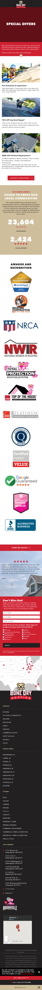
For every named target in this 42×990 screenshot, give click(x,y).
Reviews (6, 808)
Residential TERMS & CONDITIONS (15, 835)
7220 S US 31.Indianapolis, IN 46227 (14, 857)
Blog (5, 797)
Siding (26, 630)
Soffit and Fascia (30, 634)
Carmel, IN (7, 758)
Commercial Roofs (10, 733)
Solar (25, 638)
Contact (6, 815)
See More (6, 786)
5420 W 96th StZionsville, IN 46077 (13, 879)
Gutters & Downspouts (12, 715)
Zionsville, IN (8, 782)
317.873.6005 (9, 889)
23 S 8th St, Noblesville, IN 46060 (13, 873)
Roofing (7, 630)
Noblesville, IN (8, 775)
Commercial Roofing (12, 632)
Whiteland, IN (8, 779)
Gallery (6, 801)
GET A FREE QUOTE (21, 978)
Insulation (8, 637)
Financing (6, 818)
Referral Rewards (9, 825)
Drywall (26, 636)
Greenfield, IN (8, 768)
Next (12, 584)
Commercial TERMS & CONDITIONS (15, 832)
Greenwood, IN (8, 772)
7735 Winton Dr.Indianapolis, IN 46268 (14, 851)
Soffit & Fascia (8, 736)
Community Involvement (12, 828)
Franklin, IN (7, 765)
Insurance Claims (9, 821)
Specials (6, 811)
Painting (27, 632)
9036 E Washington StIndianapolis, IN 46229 (14, 862)
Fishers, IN (6, 761)
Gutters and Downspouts (9, 634)
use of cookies (27, 974)
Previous (2, 584)
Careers (6, 804)
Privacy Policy (11, 652)
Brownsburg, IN (9, 755)
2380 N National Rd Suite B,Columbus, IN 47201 (16, 884)
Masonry (8, 639)
